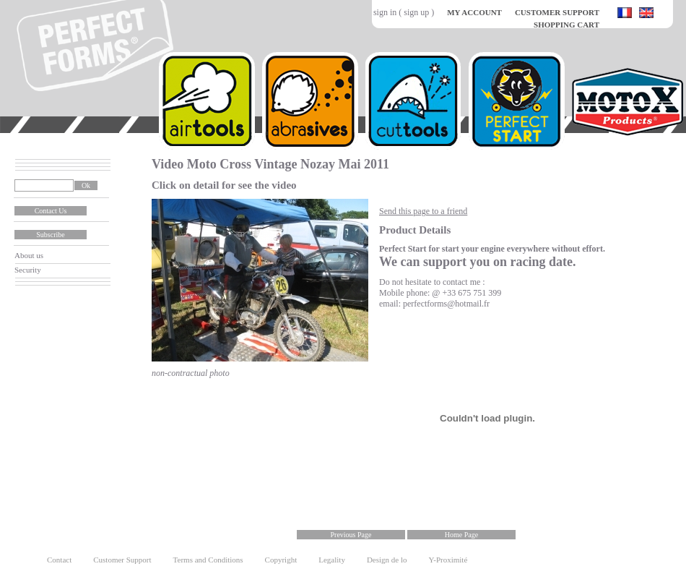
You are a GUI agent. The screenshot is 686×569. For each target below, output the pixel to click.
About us (28, 255)
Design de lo (387, 559)
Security (27, 269)
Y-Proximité (448, 559)
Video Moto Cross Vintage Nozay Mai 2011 (270, 164)
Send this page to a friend (423, 211)
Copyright (281, 559)
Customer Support (122, 559)
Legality (331, 559)
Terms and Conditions (208, 559)
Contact (59, 559)
